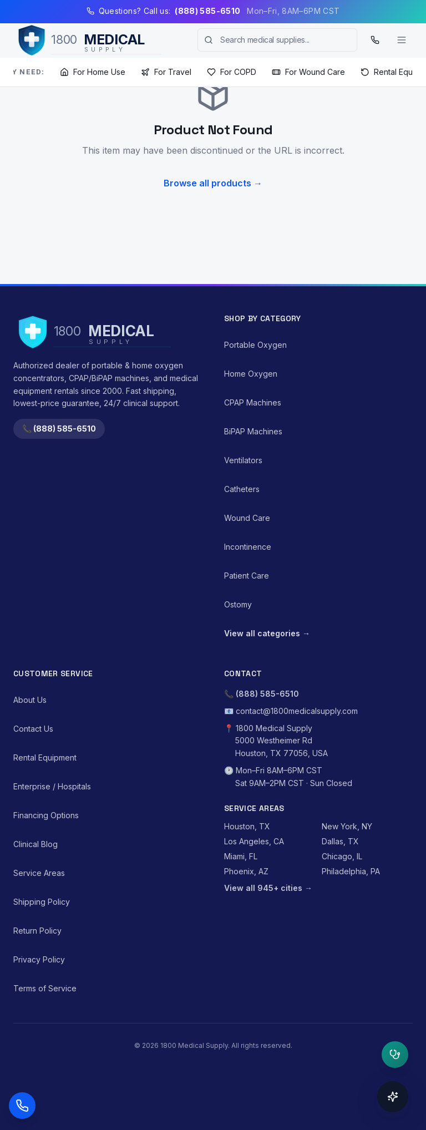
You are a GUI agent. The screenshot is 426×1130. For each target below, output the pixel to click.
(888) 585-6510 (267, 693)
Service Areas (39, 873)
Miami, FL (240, 856)
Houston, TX (247, 826)
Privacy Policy (39, 959)
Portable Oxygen (255, 344)
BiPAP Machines (253, 431)
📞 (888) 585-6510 (59, 428)
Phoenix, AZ (246, 871)
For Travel (166, 72)
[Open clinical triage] (395, 1054)
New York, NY (347, 826)
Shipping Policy (41, 901)
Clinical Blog (35, 844)
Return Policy (37, 930)
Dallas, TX (340, 841)
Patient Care (246, 575)
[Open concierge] (392, 1096)
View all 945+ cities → (268, 888)
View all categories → (267, 633)
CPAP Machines (252, 402)
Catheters (242, 489)
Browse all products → (213, 183)
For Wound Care (308, 72)
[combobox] (277, 40)
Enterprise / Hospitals (52, 786)
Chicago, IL (342, 856)
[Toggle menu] (401, 40)
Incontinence (247, 546)
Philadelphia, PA (351, 871)
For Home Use (92, 72)
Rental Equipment (45, 757)
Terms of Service (45, 988)
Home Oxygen (250, 373)
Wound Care (247, 518)
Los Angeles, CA (254, 841)
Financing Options (46, 815)
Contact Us (33, 728)
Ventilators (243, 460)
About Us (30, 700)
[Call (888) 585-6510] (375, 40)
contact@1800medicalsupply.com (297, 711)
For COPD (231, 72)
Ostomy (238, 604)
